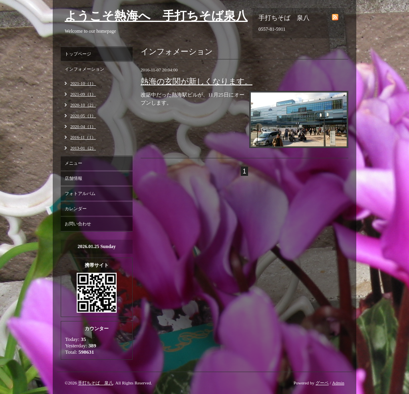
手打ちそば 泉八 (95, 382)
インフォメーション (84, 69)
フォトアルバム (80, 193)
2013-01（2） (83, 148)
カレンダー (76, 208)
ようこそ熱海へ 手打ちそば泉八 (156, 15)
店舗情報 (73, 178)
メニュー (73, 163)
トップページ (78, 53)
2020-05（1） (83, 115)
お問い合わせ (78, 223)
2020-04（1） (83, 126)
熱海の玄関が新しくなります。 (196, 81)
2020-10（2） (83, 104)
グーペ (322, 382)
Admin (338, 382)
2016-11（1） (83, 137)
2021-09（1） (83, 94)
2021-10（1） (83, 83)
